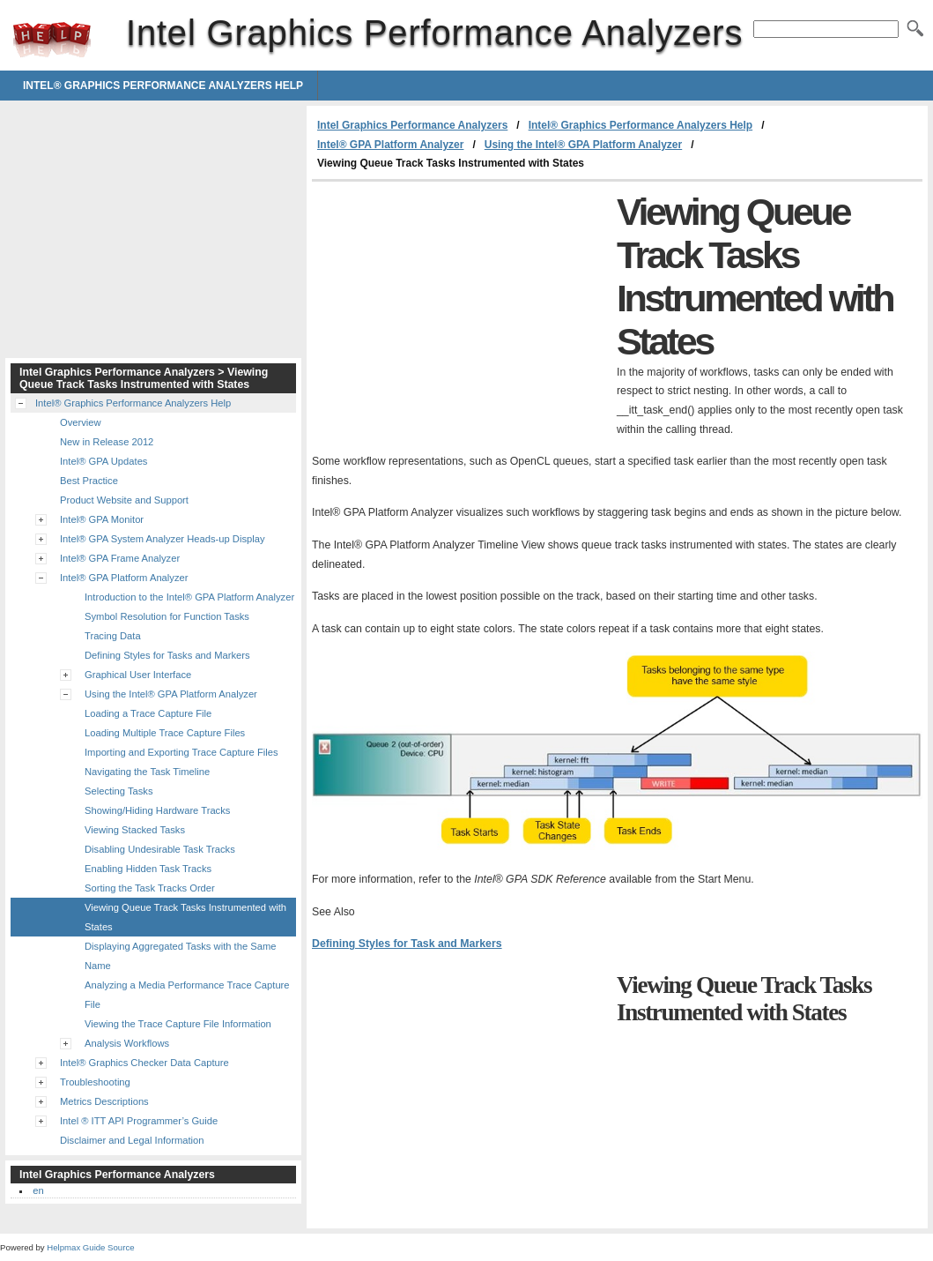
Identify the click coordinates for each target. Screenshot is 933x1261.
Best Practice (89, 480)
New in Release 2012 (106, 441)
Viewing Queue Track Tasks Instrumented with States (185, 917)
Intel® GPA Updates (103, 461)
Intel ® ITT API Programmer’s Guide (139, 1121)
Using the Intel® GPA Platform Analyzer (583, 144)
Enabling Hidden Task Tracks (148, 868)
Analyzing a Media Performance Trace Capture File (187, 995)
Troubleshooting (95, 1082)
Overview (80, 422)
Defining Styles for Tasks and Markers (167, 655)
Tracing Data (113, 635)
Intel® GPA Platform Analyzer (390, 144)
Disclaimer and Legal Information (132, 1140)
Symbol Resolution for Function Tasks (167, 616)
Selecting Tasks (119, 791)
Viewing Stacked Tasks (135, 829)
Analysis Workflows (127, 1043)
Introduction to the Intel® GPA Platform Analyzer (189, 597)
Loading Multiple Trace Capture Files (165, 733)
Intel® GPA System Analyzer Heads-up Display (162, 539)
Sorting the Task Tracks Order (150, 888)
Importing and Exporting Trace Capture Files (181, 752)
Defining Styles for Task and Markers (407, 943)
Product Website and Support (124, 500)
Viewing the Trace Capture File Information (178, 1023)
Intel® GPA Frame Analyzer (120, 558)
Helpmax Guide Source (90, 1247)
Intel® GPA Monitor (102, 519)
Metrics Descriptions (104, 1101)
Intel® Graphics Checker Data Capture (144, 1062)
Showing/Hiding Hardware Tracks (157, 810)
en (38, 1190)
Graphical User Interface (138, 674)
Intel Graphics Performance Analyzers (52, 39)
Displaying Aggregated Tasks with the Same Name (180, 956)
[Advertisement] (460, 313)
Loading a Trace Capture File (148, 713)
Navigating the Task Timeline (147, 771)
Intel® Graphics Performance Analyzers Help (163, 85)
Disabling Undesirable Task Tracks (160, 849)
